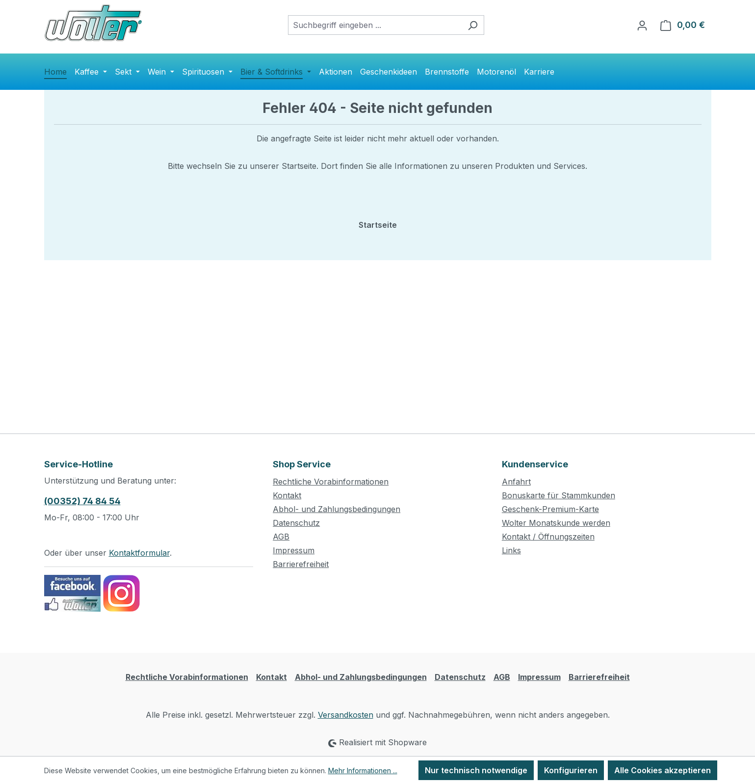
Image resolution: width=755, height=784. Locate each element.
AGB (281, 536)
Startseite (378, 225)
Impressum (293, 550)
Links (511, 550)
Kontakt (287, 495)
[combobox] (375, 25)
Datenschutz (296, 523)
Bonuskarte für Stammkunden (558, 495)
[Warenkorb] (682, 25)
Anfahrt (516, 482)
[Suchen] (472, 25)
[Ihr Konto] (642, 25)
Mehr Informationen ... (362, 770)
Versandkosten (345, 715)
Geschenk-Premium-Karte (550, 509)
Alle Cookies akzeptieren (662, 770)
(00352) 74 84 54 (82, 501)
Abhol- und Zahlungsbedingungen (336, 509)
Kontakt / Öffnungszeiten (548, 536)
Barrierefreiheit (301, 564)
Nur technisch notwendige (476, 770)
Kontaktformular (139, 553)
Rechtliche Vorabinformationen (331, 482)
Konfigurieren (571, 770)
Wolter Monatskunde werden (556, 523)
